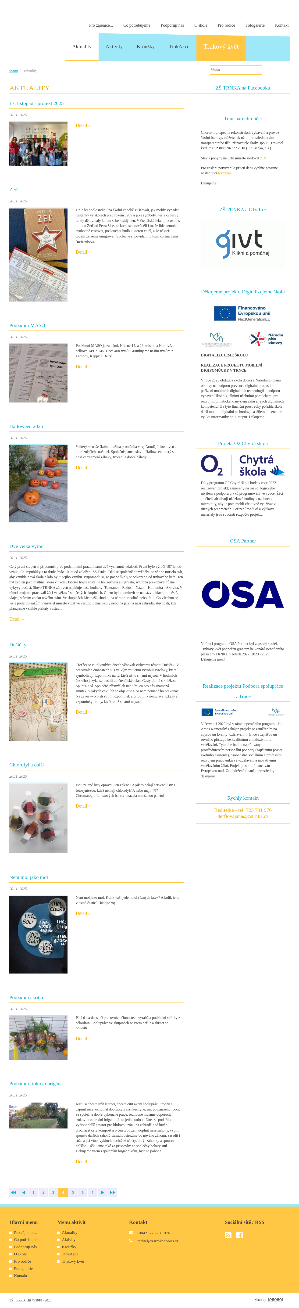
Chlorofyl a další (26, 765)
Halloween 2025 (26, 426)
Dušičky (17, 644)
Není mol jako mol (28, 877)
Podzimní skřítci (26, 997)
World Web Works (275, 1299)
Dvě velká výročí (27, 546)
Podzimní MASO (27, 325)
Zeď (13, 189)
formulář (224, 173)
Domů (13, 70)
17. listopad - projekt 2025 (36, 103)
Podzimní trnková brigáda (36, 1083)
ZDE (263, 158)
